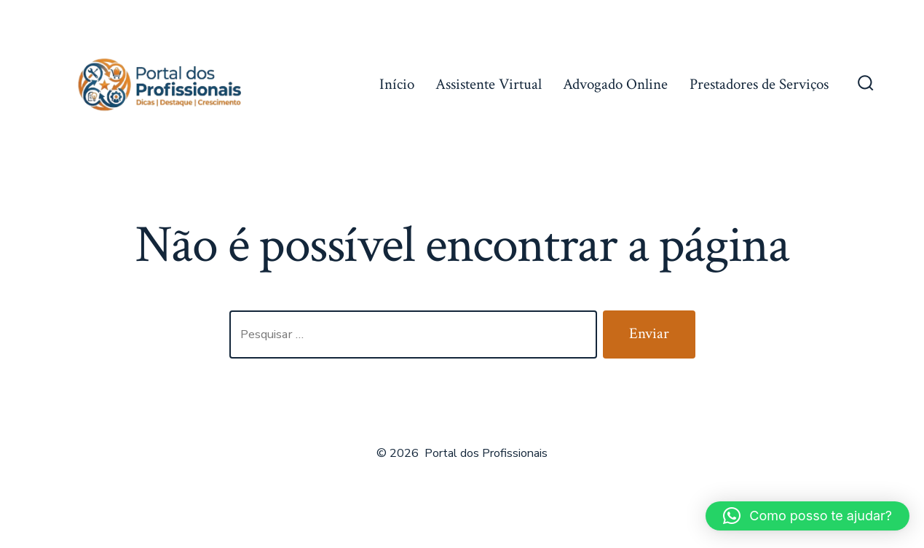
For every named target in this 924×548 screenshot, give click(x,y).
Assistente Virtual (488, 84)
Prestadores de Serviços (759, 84)
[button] (807, 516)
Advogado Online (615, 84)
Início (396, 84)
